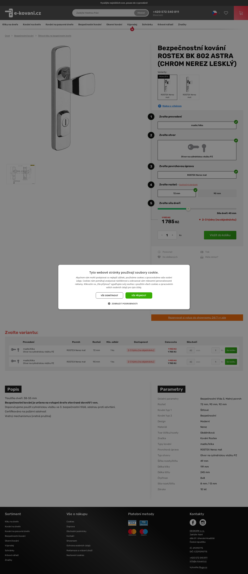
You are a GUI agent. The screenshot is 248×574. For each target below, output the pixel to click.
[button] (124, 303)
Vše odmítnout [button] (109, 295)
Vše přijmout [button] (139, 295)
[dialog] (124, 287)
